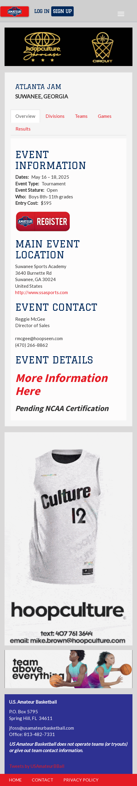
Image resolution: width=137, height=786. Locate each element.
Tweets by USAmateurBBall (36, 766)
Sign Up (62, 11)
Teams (81, 116)
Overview (25, 116)
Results (23, 128)
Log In (41, 11)
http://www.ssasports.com (41, 292)
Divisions (55, 116)
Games (105, 116)
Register (42, 221)
